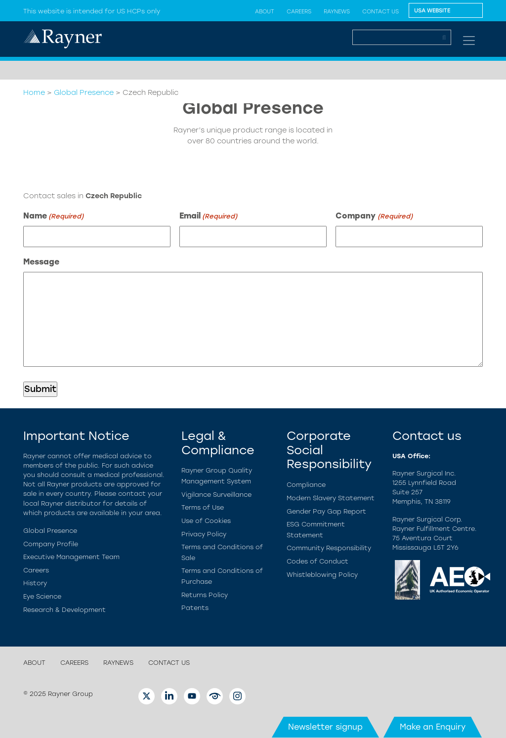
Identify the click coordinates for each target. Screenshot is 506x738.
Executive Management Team (71, 557)
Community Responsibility (329, 548)
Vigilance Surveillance (216, 494)
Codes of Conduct (317, 561)
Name (53, 216)
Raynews (337, 11)
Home (34, 92)
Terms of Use (202, 507)
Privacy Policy (203, 534)
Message (41, 261)
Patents (195, 607)
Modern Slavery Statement (331, 498)
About (264, 11)
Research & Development (64, 609)
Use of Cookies (206, 520)
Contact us (380, 11)
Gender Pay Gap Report (326, 511)
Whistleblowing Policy (322, 574)
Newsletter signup (325, 727)
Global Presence (84, 92)
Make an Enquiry (432, 727)
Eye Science (42, 596)
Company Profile (50, 544)
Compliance (306, 484)
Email (208, 216)
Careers (299, 11)
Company (374, 216)
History (35, 583)
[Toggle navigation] (469, 40)
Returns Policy (204, 595)
